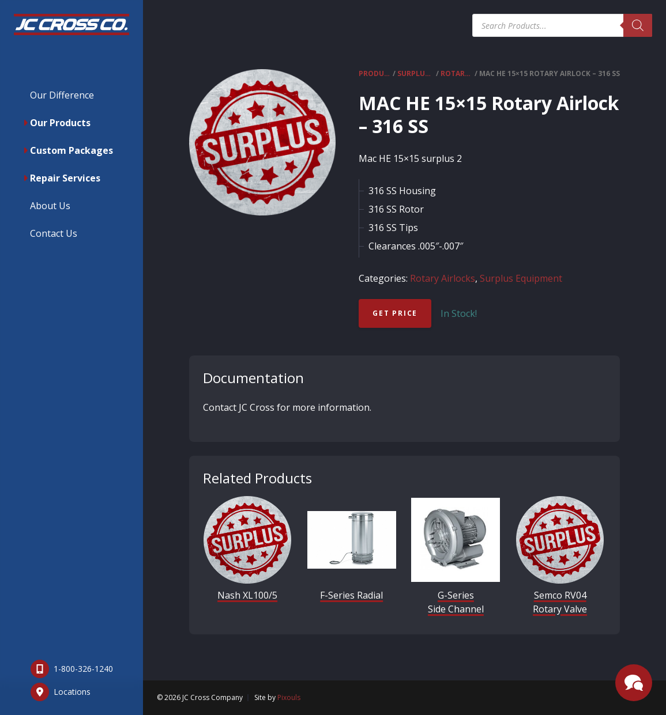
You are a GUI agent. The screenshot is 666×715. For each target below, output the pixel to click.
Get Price (394, 313)
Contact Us (53, 233)
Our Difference (62, 95)
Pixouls (288, 697)
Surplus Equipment (415, 73)
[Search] (637, 25)
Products (375, 73)
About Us (50, 205)
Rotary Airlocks (457, 73)
